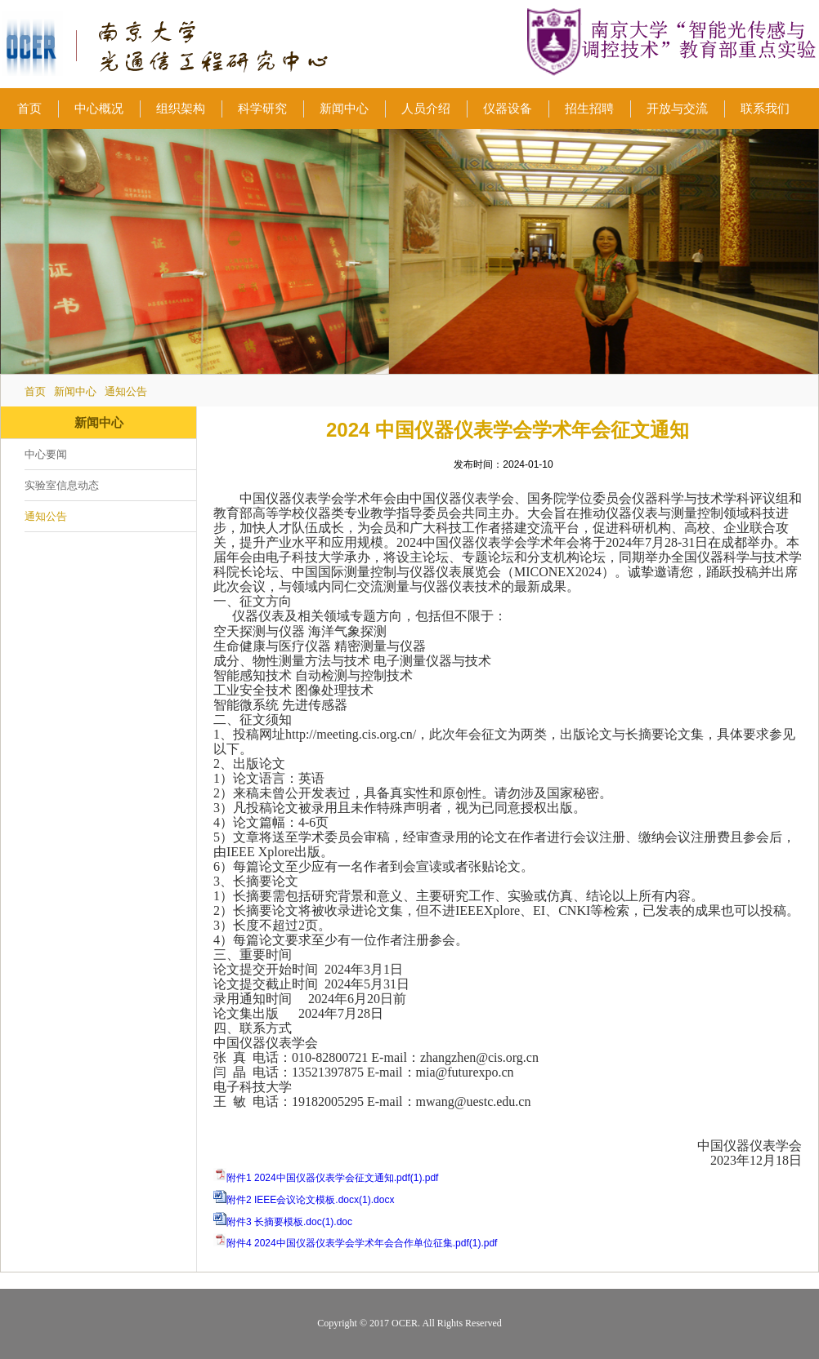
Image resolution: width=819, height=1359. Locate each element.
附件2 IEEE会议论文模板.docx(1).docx (310, 1200)
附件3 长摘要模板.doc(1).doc (289, 1222)
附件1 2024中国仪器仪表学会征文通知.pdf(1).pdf (332, 1178)
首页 (35, 391)
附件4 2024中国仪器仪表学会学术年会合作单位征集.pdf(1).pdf (361, 1243)
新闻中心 (75, 391)
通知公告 (126, 391)
